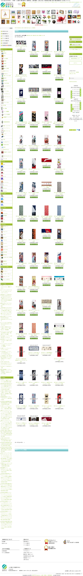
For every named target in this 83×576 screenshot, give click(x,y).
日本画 (3, 66)
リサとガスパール (5, 268)
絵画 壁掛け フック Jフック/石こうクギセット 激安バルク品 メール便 (6, 340)
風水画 (3, 78)
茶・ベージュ (4, 182)
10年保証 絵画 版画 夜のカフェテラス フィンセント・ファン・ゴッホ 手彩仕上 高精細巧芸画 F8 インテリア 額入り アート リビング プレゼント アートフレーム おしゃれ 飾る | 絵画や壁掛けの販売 (6, 477)
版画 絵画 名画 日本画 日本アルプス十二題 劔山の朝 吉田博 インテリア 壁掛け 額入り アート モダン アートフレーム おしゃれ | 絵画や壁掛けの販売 (6, 386)
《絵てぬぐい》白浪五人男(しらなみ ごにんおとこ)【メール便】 (21, 46)
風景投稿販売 (77, 2)
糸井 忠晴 (4, 252)
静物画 (3, 61)
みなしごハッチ (5, 276)
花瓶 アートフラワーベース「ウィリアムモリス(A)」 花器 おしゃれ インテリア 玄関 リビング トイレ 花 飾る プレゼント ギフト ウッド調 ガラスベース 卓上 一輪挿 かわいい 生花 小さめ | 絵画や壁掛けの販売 (6, 424)
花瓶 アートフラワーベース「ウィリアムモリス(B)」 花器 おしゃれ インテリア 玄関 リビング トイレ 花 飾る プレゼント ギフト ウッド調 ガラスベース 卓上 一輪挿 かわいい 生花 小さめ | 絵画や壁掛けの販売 (6, 414)
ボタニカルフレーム (6, 156)
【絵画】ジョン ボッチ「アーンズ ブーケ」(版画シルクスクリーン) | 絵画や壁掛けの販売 (6, 380)
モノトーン (4, 185)
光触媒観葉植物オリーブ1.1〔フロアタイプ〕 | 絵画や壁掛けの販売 (6, 398)
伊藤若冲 (4, 261)
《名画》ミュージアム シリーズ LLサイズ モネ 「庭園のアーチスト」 (6, 287)
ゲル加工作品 (5, 83)
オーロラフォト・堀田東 (74, 72)
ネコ (3, 222)
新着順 (40, 35)
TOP (16, 27)
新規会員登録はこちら (75, 58)
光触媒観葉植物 (5, 121)
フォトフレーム (5, 128)
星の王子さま (5, 149)
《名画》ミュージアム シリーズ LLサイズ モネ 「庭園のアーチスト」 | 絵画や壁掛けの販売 (6, 407)
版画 (3, 147)
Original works (5, 144)
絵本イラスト (5, 71)
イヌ (3, 219)
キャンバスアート (6, 86)
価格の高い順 (35, 35)
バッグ (3, 133)
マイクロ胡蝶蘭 (5, 114)
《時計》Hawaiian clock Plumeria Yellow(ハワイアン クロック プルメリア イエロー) (6, 363)
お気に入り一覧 (72, 73)
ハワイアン (4, 213)
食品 (3, 139)
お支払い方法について (48, 2)
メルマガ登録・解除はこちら (75, 49)
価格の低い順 (29, 35)
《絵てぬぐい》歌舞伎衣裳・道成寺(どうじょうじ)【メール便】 (21, 360)
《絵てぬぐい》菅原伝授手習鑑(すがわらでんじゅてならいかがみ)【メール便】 (59, 329)
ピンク (3, 176)
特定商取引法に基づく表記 (64, 2)
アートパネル (5, 102)
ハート (3, 210)
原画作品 (4, 80)
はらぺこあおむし (5, 279)
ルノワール (4, 246)
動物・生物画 (5, 68)
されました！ (41, 25)
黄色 (3, 164)
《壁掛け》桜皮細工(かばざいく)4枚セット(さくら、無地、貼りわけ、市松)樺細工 (6, 328)
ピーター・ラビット (6, 273)
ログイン (75, 63)
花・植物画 (4, 58)
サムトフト (4, 231)
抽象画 (3, 63)
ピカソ (3, 234)
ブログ (81, 2)
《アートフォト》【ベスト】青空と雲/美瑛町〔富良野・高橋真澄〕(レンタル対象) (6, 333)
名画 (3, 55)
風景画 (3, 53)
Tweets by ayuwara (73, 81)
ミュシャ (4, 243)
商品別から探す (21, 27)
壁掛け (3, 88)
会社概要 (70, 2)
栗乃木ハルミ (4, 226)
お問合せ (35, 2)
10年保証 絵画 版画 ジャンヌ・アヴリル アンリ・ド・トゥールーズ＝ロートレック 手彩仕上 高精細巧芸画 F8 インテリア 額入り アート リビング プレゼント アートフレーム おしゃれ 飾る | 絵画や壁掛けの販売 (6, 515)
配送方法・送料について (55, 2)
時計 (3, 99)
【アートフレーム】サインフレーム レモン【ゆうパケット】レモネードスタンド (6, 291)
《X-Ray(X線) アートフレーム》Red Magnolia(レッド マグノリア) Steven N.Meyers (6, 353)
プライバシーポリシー (40, 2)
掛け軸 (3, 105)
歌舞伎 (34, 27)
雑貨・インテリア (5, 125)
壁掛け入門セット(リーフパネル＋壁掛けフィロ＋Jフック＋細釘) (6, 304)
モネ (3, 228)
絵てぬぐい (29, 27)
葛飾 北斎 (4, 263)
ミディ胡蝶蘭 (5, 111)
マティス (4, 240)
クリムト (4, 237)
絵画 (25, 27)
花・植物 (4, 108)
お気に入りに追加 (21, 51)
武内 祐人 (4, 254)
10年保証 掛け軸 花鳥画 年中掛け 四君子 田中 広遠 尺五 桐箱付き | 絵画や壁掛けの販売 (6, 444)
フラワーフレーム (6, 96)
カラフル (4, 188)
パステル (4, 191)
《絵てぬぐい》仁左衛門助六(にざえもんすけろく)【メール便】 (21, 76)
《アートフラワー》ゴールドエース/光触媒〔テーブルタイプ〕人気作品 (6, 345)
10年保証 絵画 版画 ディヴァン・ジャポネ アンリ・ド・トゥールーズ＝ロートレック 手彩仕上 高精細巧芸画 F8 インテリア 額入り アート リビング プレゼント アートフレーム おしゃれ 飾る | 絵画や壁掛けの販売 (6, 505)
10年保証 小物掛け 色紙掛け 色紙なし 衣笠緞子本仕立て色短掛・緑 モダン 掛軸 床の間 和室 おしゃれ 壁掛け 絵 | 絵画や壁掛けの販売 (6, 433)
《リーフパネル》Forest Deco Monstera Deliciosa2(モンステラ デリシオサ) (6, 324)
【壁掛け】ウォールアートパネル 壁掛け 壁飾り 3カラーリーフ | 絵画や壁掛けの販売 (6, 464)
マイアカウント (31, 2)
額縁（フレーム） (6, 130)
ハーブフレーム (5, 93)
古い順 (43, 35)
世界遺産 (4, 215)
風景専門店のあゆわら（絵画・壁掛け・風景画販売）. (42, 575)
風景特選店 (73, 2)
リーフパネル (5, 91)
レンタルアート (5, 141)
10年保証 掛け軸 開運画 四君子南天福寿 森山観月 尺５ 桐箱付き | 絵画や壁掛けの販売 (6, 403)
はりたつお (4, 249)
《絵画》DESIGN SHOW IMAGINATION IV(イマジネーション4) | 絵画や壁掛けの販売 (6, 439)
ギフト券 (4, 158)
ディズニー (4, 271)
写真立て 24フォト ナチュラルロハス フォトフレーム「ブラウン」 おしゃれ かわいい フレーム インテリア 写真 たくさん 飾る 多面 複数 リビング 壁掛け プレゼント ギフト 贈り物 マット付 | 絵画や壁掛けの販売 (6, 457)
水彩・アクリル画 (6, 75)
